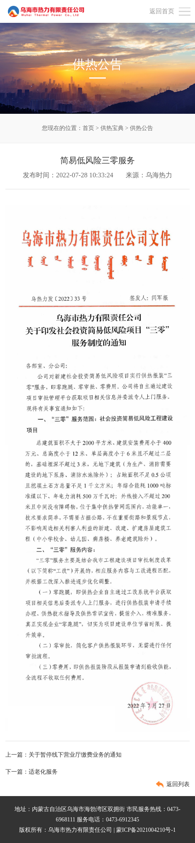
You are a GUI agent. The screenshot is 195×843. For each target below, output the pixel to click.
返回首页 (161, 11)
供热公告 (141, 128)
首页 (88, 128)
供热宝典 (112, 128)
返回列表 (178, 784)
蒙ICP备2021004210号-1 (146, 830)
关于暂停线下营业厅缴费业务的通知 (75, 755)
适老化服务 (43, 772)
